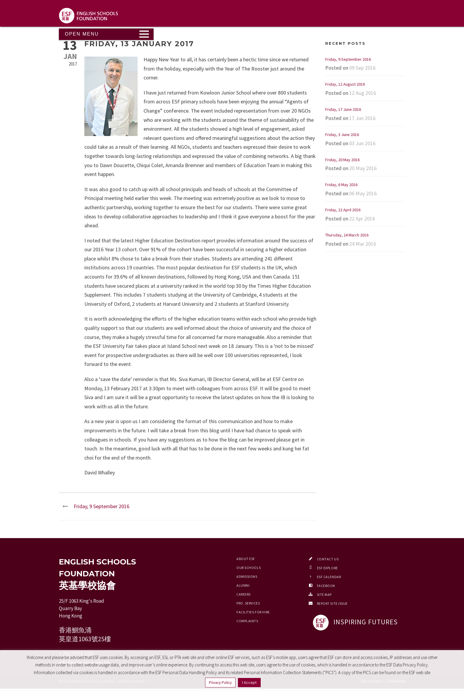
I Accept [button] (249, 682)
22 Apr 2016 (362, 218)
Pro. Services (248, 603)
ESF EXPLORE (327, 568)
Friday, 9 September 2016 (348, 59)
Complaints (247, 621)
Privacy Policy (220, 682)
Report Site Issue (332, 603)
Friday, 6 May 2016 (341, 184)
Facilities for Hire (253, 612)
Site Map (324, 594)
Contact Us (328, 559)
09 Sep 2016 (362, 67)
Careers (243, 594)
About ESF (245, 558)
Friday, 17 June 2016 (343, 109)
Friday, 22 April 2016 (342, 209)
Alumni (242, 585)
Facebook (326, 585)
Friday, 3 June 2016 (342, 134)
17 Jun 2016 (362, 118)
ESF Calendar (329, 577)
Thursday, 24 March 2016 (346, 235)
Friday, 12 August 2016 (345, 84)
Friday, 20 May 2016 (342, 159)
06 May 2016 (363, 193)
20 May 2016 (363, 168)
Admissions (246, 576)
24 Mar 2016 (362, 243)
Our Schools (248, 567)
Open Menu (82, 33)
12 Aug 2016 (362, 92)
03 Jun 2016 (362, 143)
